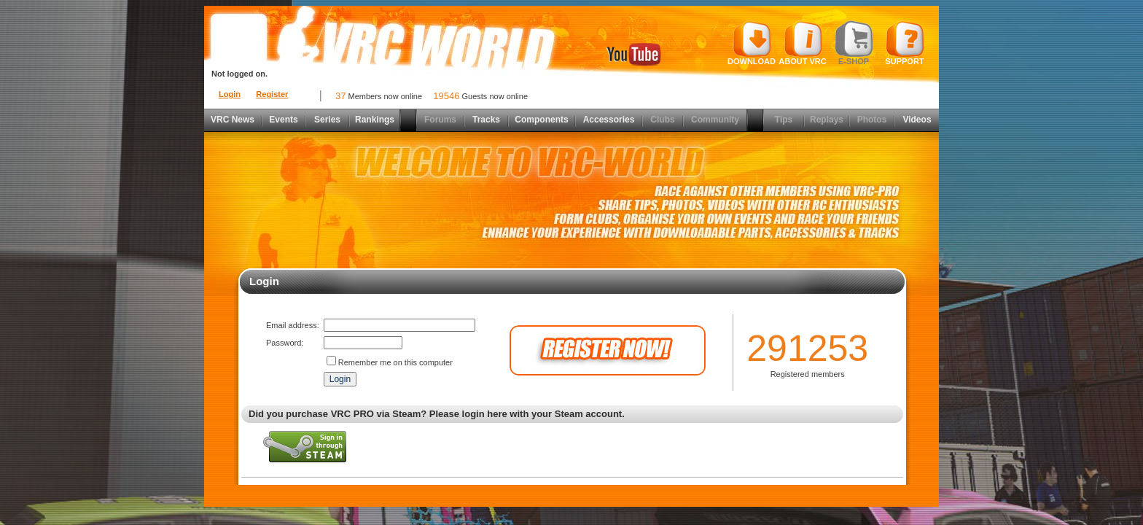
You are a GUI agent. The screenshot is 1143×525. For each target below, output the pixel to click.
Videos (916, 119)
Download (751, 43)
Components (541, 119)
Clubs (662, 119)
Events (283, 119)
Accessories (609, 119)
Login (230, 94)
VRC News (232, 119)
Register (272, 94)
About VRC (802, 43)
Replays (826, 119)
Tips (783, 119)
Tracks (486, 119)
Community (715, 119)
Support (905, 43)
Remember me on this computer (395, 362)
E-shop (854, 43)
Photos (872, 119)
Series (327, 119)
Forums (440, 119)
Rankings (374, 119)
